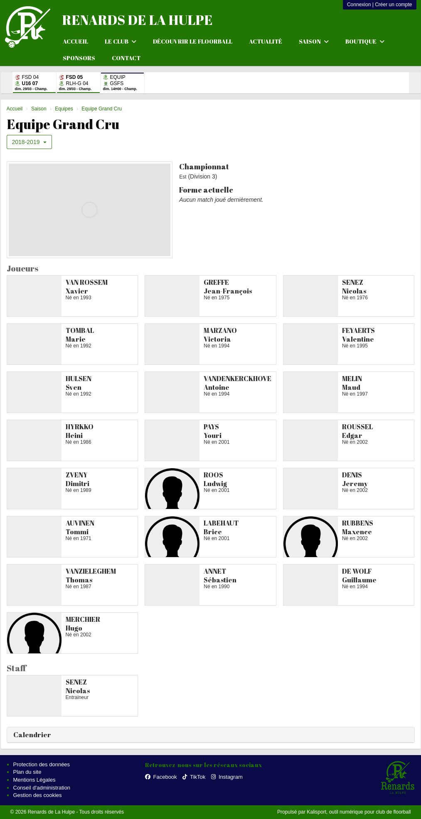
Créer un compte (393, 4)
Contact (126, 58)
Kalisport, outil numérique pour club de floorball (359, 812)
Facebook (161, 777)
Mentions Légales (34, 780)
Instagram (227, 777)
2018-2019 (29, 142)
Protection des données (41, 764)
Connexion (359, 4)
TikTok (193, 777)
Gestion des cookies (37, 795)
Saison (314, 41)
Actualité (265, 41)
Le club (120, 41)
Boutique (364, 41)
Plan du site (27, 772)
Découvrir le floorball (192, 41)
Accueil (75, 41)
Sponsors (79, 58)
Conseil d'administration (42, 788)
